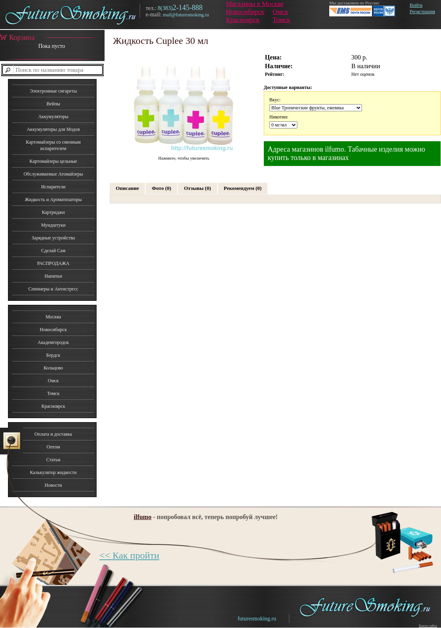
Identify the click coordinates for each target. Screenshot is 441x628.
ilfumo (142, 516)
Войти (415, 5)
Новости (53, 485)
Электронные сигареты (53, 91)
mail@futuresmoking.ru (186, 15)
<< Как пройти (129, 555)
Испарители (53, 187)
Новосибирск (245, 12)
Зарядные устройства (53, 238)
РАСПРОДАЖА (53, 263)
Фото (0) (161, 188)
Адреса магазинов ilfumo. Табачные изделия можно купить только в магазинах (346, 153)
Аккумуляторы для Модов (53, 129)
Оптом (53, 447)
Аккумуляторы (53, 116)
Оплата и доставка (53, 434)
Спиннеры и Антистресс (53, 289)
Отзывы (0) (197, 188)
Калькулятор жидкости (53, 472)
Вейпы (53, 104)
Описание (127, 188)
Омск (280, 12)
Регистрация (422, 11)
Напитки (53, 276)
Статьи (53, 459)
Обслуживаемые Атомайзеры (53, 174)
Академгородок (53, 342)
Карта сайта (428, 626)
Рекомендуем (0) (243, 188)
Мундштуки (53, 225)
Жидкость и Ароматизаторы (53, 199)
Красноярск (242, 20)
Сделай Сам (53, 250)
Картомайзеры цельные (53, 161)
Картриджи (53, 212)
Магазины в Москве (255, 4)
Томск (281, 20)
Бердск (53, 355)
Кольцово (53, 368)
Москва (53, 317)
